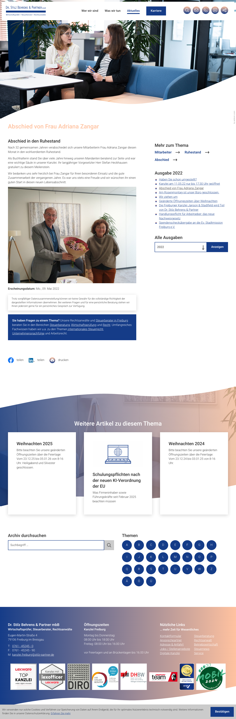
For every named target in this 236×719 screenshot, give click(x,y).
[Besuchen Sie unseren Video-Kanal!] (215, 11)
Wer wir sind (89, 11)
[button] (206, 11)
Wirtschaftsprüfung (84, 325)
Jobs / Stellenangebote (175, 649)
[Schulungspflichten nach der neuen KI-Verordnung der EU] (118, 473)
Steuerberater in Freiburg (112, 321)
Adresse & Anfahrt (172, 645)
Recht (106, 325)
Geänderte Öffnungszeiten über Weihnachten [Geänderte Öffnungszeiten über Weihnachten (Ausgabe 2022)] (188, 201)
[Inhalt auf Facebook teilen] (18, 360)
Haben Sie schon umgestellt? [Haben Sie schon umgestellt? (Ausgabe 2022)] (178, 180)
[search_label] (56, 545)
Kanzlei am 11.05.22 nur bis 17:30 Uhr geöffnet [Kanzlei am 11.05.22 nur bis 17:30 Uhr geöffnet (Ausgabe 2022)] (189, 184)
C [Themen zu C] (151, 545)
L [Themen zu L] (163, 557)
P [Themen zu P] (212, 557)
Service (199, 653)
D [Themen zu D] (163, 545)
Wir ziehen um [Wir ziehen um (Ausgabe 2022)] (168, 197)
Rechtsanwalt (203, 640)
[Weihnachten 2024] (194, 473)
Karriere (156, 11)
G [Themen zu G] (199, 545)
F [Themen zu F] (187, 545)
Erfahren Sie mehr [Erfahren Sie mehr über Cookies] (61, 713)
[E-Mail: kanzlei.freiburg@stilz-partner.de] (196, 11)
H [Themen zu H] (212, 545)
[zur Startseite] (26, 11)
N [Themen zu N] (187, 557)
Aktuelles (133, 11)
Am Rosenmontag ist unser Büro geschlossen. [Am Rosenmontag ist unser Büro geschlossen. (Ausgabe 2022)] (189, 193)
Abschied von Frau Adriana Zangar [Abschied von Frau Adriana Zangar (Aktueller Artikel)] (181, 188)
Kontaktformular (170, 636)
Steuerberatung (60, 325)
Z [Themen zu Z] (211, 569)
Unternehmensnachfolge (28, 334)
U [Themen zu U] (175, 569)
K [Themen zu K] (151, 557)
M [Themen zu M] (175, 557)
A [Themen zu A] (127, 545)
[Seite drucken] (61, 360)
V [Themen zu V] (187, 569)
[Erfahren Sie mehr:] (79, 676)
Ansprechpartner (171, 640)
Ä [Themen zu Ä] (127, 581)
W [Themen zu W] (199, 569)
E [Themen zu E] (175, 545)
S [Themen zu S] (151, 569)
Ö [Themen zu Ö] (139, 581)
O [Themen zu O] (199, 557)
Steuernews (201, 649)
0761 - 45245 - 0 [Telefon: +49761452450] (22, 646)
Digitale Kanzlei (170, 653)
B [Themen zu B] (139, 545)
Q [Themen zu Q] (127, 569)
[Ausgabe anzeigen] (217, 247)
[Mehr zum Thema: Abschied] (166, 160)
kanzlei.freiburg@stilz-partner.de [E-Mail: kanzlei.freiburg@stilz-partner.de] (33, 655)
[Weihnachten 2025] (42, 473)
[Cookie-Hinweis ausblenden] (222, 712)
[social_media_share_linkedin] (39, 360)
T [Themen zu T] (163, 569)
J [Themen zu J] (139, 557)
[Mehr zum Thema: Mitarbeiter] (167, 152)
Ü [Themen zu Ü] (151, 581)
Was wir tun (112, 11)
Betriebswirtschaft (206, 645)
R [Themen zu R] (139, 569)
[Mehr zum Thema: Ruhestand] (197, 152)
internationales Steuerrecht (85, 329)
